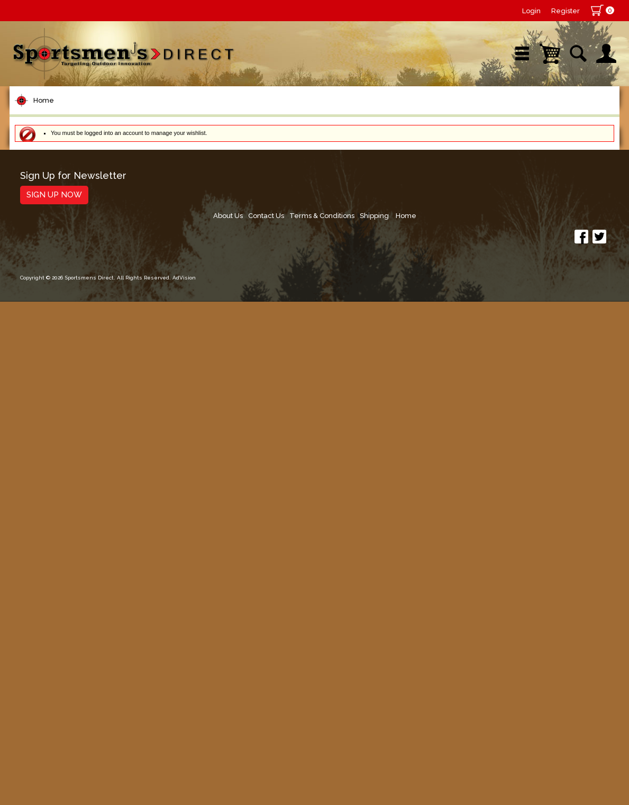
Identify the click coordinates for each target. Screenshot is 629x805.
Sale (392, 113)
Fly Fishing (44, 490)
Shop (50, 113)
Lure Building (50, 319)
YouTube (571, 113)
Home (43, 147)
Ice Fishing (44, 450)
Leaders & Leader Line (73, 259)
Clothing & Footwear (67, 550)
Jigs (29, 400)
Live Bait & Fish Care (67, 510)
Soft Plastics (48, 380)
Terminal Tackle (55, 299)
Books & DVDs (52, 611)
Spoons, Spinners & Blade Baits (77, 425)
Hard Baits (43, 360)
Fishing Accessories (65, 671)
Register (565, 10)
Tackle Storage (54, 530)
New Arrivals (135, 113)
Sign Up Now (54, 734)
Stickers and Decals (65, 631)
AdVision (184, 786)
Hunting (38, 590)
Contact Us (452, 719)
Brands (225, 113)
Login (531, 10)
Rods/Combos (53, 219)
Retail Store (311, 113)
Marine (35, 570)
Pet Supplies (49, 179)
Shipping (565, 719)
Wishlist (477, 113)
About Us (411, 719)
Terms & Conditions (510, 719)
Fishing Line (47, 279)
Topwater (42, 340)
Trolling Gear (50, 651)
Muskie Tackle (52, 470)
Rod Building (48, 239)
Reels (33, 199)
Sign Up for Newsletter (73, 716)
